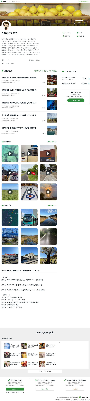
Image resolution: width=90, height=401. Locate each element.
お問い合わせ (59, 399)
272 (43, 108)
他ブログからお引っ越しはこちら (14, 392)
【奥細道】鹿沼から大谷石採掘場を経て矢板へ (18, 103)
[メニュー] (88, 22)
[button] (79, 22)
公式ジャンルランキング (69, 77)
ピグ (79, 33)
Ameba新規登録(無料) (83, 1)
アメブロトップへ (45, 371)
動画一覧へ (52, 142)
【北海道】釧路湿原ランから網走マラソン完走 (18, 115)
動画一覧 (80, 36)
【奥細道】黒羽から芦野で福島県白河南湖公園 (18, 77)
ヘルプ (87, 399)
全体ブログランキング (68, 83)
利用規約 (67, 399)
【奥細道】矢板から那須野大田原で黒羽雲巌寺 (18, 90)
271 (43, 133)
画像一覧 (66, 36)
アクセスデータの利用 (77, 399)
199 (43, 95)
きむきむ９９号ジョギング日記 (45, 71)
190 (43, 82)
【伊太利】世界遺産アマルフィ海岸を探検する (18, 128)
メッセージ (66, 33)
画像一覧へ (52, 205)
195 (43, 120)
